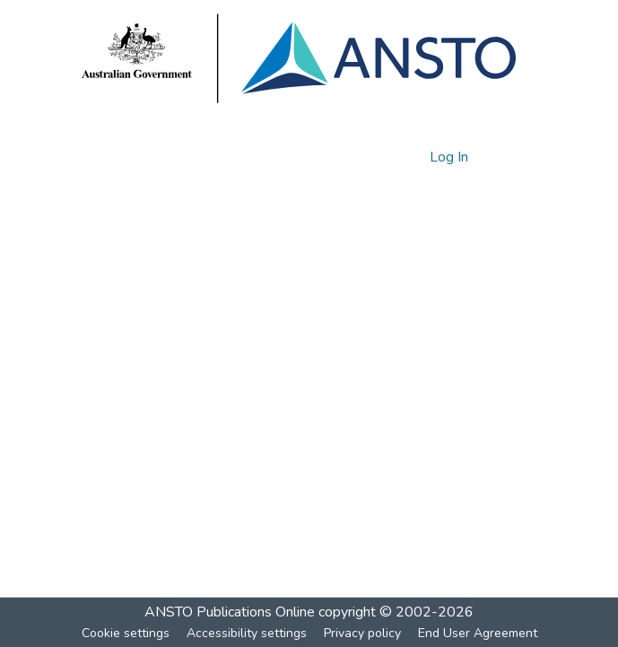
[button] (385, 157)
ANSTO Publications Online (229, 612)
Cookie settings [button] (126, 633)
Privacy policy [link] (362, 633)
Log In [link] (450, 157)
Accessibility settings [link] (247, 633)
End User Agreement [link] (477, 633)
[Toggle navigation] (513, 157)
